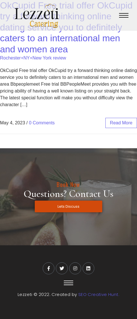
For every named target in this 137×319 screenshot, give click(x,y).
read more (121, 122)
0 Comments (42, 122)
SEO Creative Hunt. (98, 294)
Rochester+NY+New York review (33, 57)
